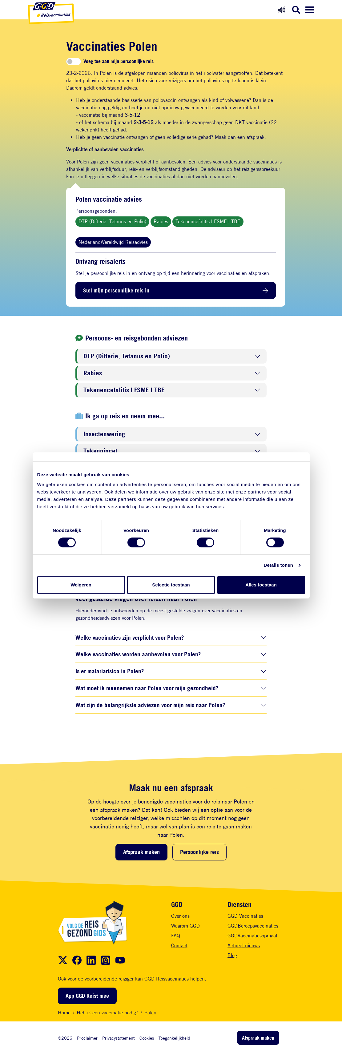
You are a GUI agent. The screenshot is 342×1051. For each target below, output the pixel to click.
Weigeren (80, 584)
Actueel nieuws (243, 945)
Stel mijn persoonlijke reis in (116, 290)
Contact (179, 945)
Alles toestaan (261, 584)
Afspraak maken (141, 851)
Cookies (146, 1038)
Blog (232, 955)
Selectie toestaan (171, 584)
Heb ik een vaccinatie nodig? (107, 1013)
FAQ (175, 936)
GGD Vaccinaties (245, 916)
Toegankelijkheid (174, 1038)
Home (64, 1013)
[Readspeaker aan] (281, 10)
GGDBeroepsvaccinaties (252, 926)
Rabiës (161, 221)
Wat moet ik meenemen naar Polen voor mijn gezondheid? (146, 687)
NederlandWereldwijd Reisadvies (113, 242)
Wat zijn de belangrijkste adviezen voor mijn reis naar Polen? (150, 704)
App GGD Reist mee (87, 995)
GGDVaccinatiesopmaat (252, 936)
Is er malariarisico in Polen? (109, 670)
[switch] (73, 61)
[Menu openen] (309, 9)
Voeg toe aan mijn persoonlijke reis (118, 61)
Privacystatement (118, 1038)
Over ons (180, 916)
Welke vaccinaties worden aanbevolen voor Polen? (138, 654)
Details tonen (278, 565)
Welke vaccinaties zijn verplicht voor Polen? (129, 637)
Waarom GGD (185, 926)
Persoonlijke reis (199, 851)
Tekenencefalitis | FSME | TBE (207, 221)
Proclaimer (87, 1038)
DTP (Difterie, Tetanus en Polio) (112, 221)
